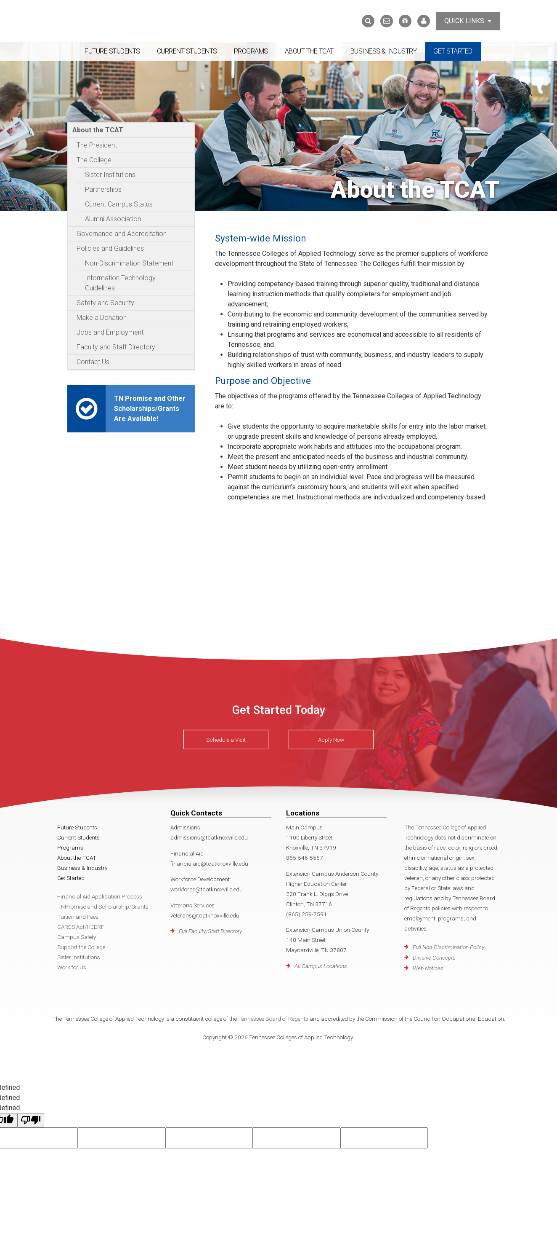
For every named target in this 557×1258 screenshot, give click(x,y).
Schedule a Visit (226, 739)
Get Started (452, 51)
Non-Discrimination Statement (129, 263)
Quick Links (467, 21)
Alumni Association (113, 219)
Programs (251, 51)
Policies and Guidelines (110, 248)
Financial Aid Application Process (99, 896)
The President (97, 145)
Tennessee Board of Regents (273, 1018)
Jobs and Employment (110, 332)
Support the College (81, 947)
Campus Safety (76, 936)
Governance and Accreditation (122, 234)
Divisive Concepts (434, 957)
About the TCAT (309, 51)
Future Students (112, 51)
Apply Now (331, 739)
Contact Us (93, 362)
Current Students (187, 51)
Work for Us (71, 967)
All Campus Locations (320, 966)
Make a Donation (102, 318)
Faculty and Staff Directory (116, 347)
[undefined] (30, 1120)
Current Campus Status (119, 204)
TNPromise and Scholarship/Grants (103, 906)
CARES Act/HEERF (80, 926)
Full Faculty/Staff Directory (210, 931)
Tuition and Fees (77, 916)
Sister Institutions (110, 175)
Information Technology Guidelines (120, 283)
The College (94, 160)
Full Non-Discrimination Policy (448, 947)
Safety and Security (105, 303)
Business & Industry (383, 51)
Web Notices (428, 968)
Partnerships (103, 189)
